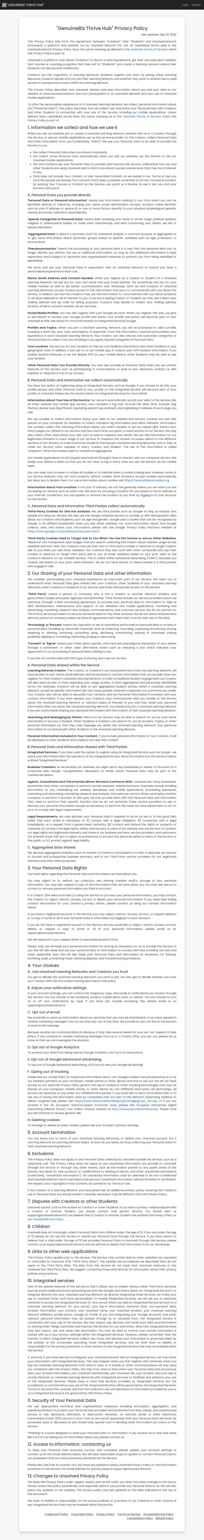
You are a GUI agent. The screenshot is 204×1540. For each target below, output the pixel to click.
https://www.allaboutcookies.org (146, 480)
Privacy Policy (105, 1514)
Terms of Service (129, 1514)
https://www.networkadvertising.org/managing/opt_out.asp (115, 1101)
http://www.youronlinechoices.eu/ (135, 1109)
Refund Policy (165, 1518)
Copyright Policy (82, 1514)
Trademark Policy (56, 1514)
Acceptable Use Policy (48, 1219)
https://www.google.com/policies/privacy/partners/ (63, 531)
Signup (196, 5)
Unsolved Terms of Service (148, 49)
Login (185, 5)
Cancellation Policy (140, 1518)
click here (114, 1053)
